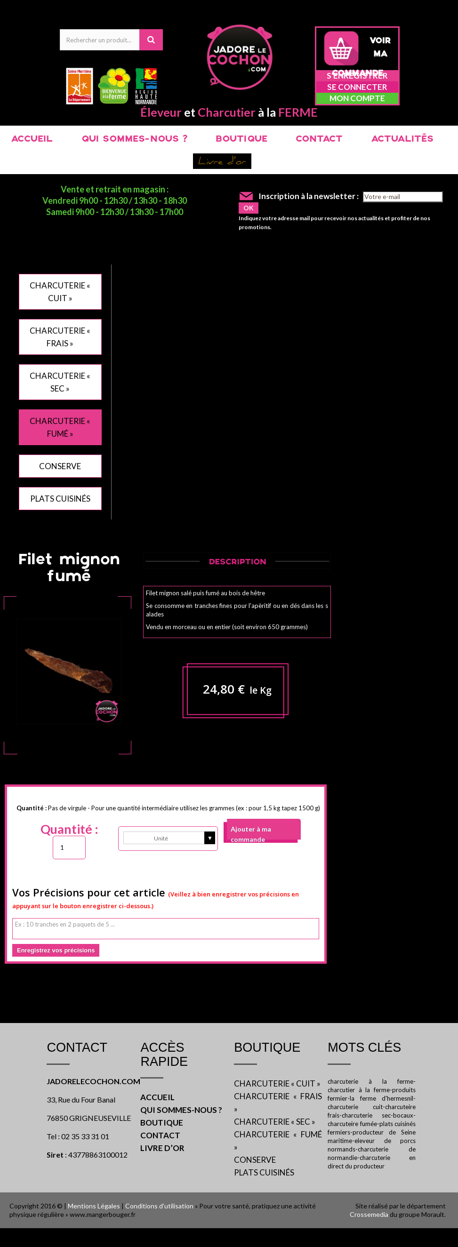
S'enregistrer (357, 75)
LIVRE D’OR (162, 1148)
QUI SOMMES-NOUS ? (134, 139)
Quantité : (69, 829)
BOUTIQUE (241, 139)
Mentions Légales (94, 1206)
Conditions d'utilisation (159, 1206)
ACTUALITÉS (402, 139)
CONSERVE (60, 466)
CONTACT (319, 139)
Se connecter (357, 87)
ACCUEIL (32, 139)
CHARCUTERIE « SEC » (274, 1122)
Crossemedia (369, 1214)
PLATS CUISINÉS (60, 499)
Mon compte (357, 98)
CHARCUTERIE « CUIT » (277, 1083)
